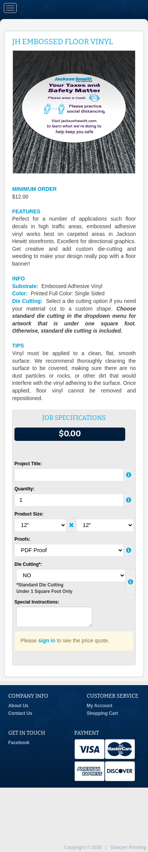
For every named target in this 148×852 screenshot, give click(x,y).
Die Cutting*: (28, 564)
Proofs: (22, 539)
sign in (46, 640)
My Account (99, 705)
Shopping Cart (102, 713)
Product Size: (29, 514)
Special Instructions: (36, 602)
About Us (18, 705)
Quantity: (24, 489)
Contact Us (20, 713)
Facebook (19, 742)
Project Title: (28, 463)
